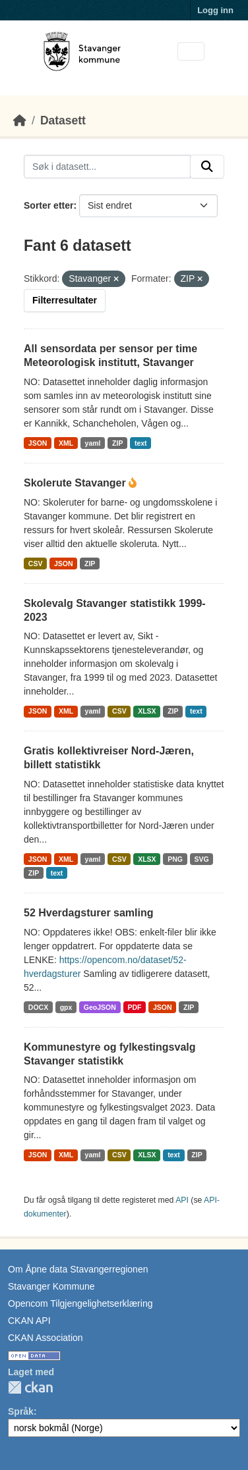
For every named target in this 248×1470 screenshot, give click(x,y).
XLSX (147, 711)
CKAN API (29, 1320)
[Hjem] (19, 120)
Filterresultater (64, 300)
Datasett (63, 120)
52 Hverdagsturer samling (89, 912)
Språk (21, 1411)
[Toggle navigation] (190, 51)
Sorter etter (48, 205)
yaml (93, 443)
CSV (35, 563)
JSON (37, 443)
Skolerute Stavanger (76, 482)
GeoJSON (100, 1007)
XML (66, 443)
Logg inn (215, 10)
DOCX (38, 1007)
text (141, 443)
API (182, 1200)
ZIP (117, 443)
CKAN (30, 1387)
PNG (175, 859)
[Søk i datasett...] (107, 166)
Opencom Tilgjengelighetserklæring (80, 1303)
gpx (66, 1007)
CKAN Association (45, 1337)
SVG (201, 859)
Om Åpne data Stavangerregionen (78, 1269)
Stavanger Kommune (51, 1286)
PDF (134, 1007)
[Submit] (207, 166)
